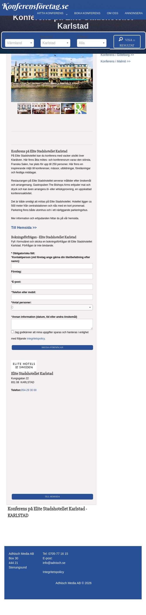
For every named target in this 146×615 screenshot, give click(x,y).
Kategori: (92, 41)
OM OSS (112, 13)
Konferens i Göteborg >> (117, 55)
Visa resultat (127, 42)
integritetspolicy (36, 338)
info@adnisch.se (54, 563)
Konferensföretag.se (34, 6)
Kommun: (55, 41)
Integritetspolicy (53, 572)
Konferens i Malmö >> (116, 61)
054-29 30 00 (29, 390)
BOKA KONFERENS (87, 13)
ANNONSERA (134, 13)
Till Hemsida (52, 496)
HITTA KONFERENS (50, 13)
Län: (19, 41)
